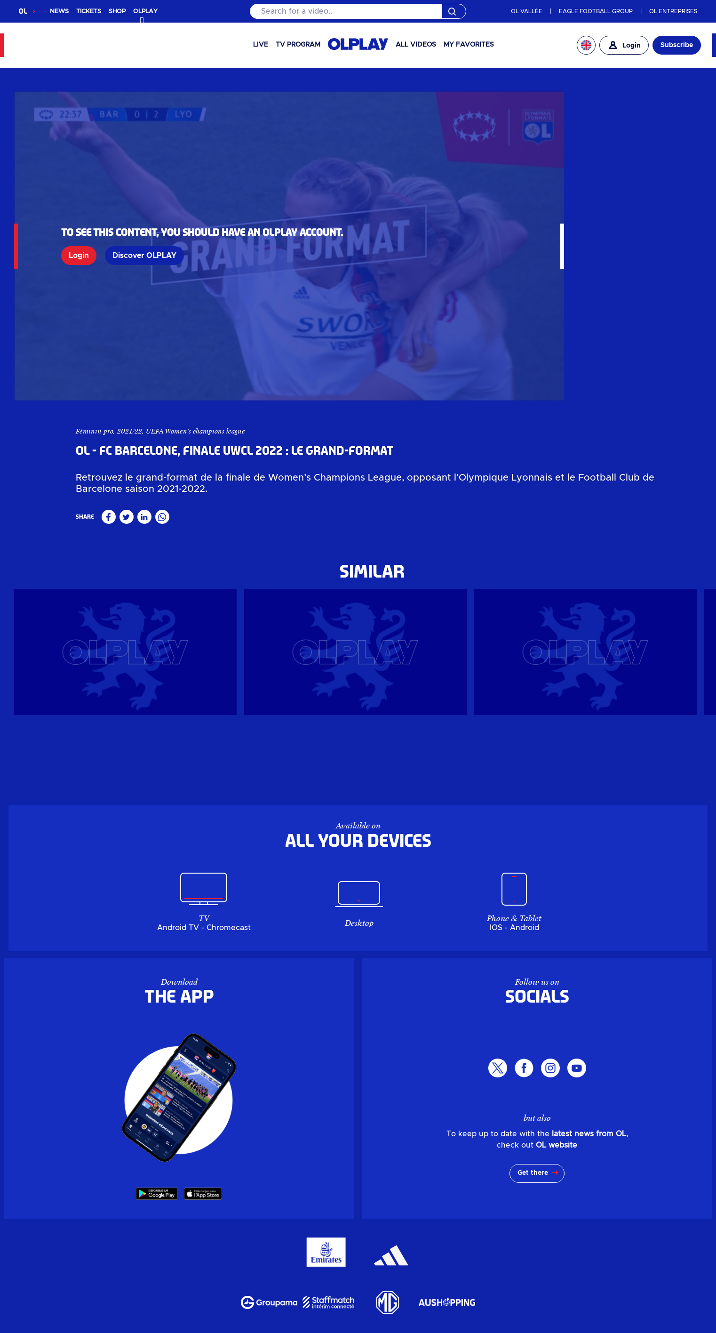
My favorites (469, 44)
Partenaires (477, 1260)
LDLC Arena (385, 1169)
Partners (537, 1181)
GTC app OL (396, 1327)
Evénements (235, 1237)
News (217, 1169)
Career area (488, 1181)
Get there (532, 959)
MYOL (380, 1192)
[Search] (358, 11)
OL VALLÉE (526, 11)
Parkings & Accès (198, 1282)
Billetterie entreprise (415, 1215)
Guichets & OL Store (511, 1215)
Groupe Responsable (326, 1260)
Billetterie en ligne (324, 1215)
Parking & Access (252, 1192)
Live (260, 44)
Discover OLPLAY (144, 213)
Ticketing (310, 1158)
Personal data (147, 1327)
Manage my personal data (242, 1327)
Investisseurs (188, 1260)
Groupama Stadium (311, 1169)
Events (248, 1169)
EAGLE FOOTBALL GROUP (596, 11)
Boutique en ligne (239, 1215)
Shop (274, 1158)
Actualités (182, 1237)
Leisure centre (448, 1169)
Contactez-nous (383, 1282)
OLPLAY (241, 1158)
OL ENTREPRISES (673, 11)
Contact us (421, 1192)
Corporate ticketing (379, 1158)
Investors (280, 1181)
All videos (416, 44)
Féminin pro (461, 103)
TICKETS (88, 11)
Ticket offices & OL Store (484, 1158)
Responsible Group (414, 1181)
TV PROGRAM (298, 44)
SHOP (117, 11)
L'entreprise (247, 1260)
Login (79, 213)
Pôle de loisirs (448, 1237)
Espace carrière (412, 1260)
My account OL (329, 1192)
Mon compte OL (277, 1282)
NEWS (59, 11)
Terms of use (335, 1327)
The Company (336, 1181)
